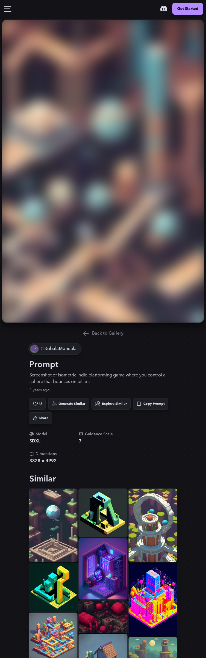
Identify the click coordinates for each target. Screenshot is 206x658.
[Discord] (163, 8)
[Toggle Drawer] (7, 9)
